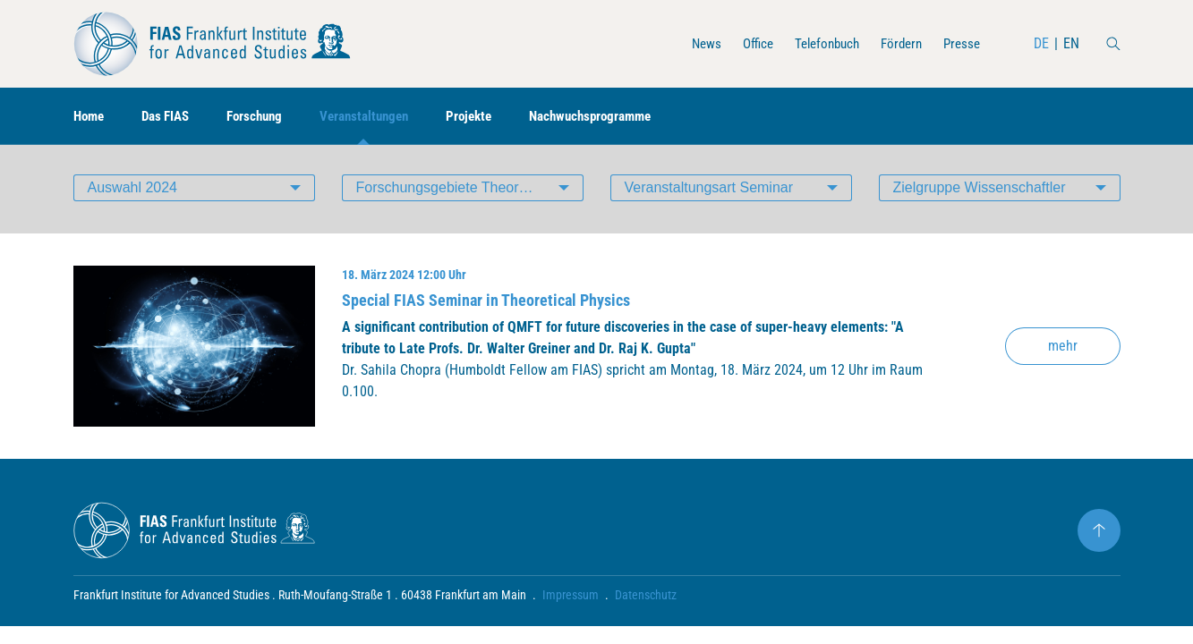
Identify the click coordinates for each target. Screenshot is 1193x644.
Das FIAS (171, 116)
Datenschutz (646, 599)
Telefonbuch (817, 43)
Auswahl (133, 191)
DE (1041, 43)
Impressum (570, 599)
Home (90, 116)
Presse (960, 43)
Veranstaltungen (381, 116)
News (690, 43)
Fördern (896, 43)
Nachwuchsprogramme (619, 116)
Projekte (491, 116)
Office (744, 43)
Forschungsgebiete (470, 191)
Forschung (265, 116)
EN (1071, 43)
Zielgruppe (979, 191)
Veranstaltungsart (709, 191)
